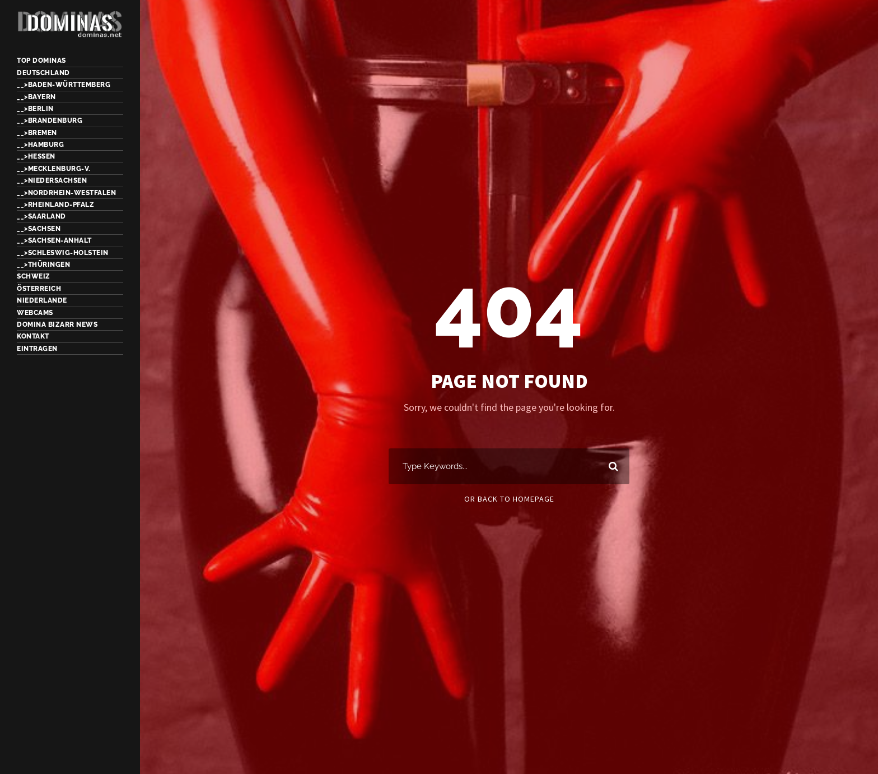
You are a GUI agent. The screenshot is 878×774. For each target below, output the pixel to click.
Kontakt (33, 336)
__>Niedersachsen (52, 180)
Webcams (35, 313)
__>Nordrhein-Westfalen (66, 193)
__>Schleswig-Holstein (63, 253)
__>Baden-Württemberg (63, 85)
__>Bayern (36, 97)
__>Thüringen (43, 264)
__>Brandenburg (49, 120)
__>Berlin (35, 109)
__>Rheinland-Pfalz (55, 204)
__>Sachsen (38, 229)
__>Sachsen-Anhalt (54, 240)
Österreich (39, 289)
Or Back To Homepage (509, 499)
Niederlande (42, 300)
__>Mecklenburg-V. (54, 169)
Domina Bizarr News (57, 324)
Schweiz (33, 276)
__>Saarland (41, 216)
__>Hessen (36, 156)
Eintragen (37, 349)
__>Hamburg (40, 145)
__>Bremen (37, 133)
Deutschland (43, 73)
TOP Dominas (41, 60)
